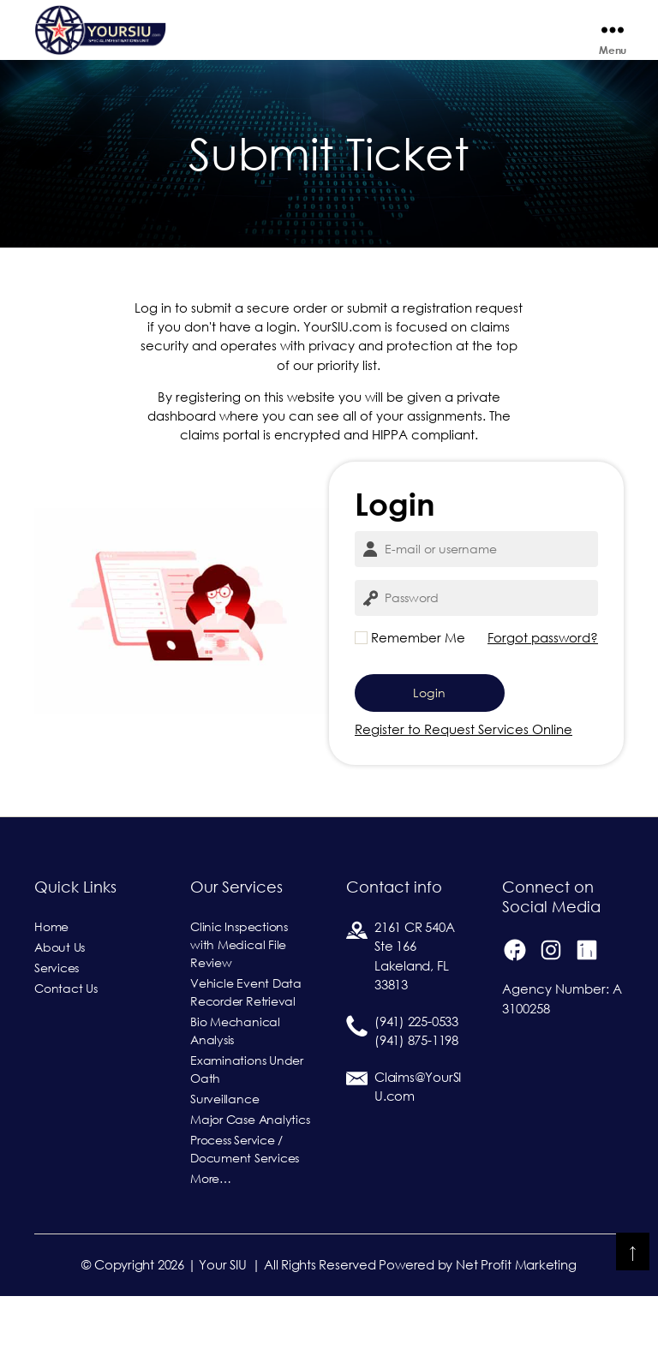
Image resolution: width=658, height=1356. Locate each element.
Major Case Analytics (250, 1179)
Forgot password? (543, 698)
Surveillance (224, 1159)
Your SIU (222, 1325)
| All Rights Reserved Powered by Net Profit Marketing (414, 1325)
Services (56, 1027)
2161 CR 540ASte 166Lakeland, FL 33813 (414, 1016)
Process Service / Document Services (244, 1209)
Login (429, 753)
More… (210, 1238)
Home (51, 986)
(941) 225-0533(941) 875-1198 (416, 1091)
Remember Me (410, 698)
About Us (59, 1007)
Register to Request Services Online (463, 789)
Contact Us (66, 1048)
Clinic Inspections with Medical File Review (239, 1004)
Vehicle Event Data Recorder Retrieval (246, 1052)
